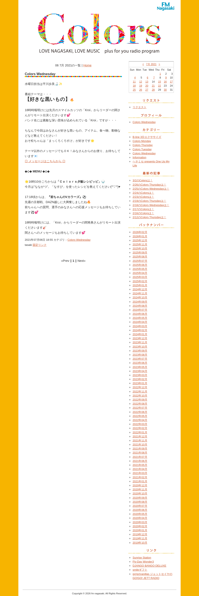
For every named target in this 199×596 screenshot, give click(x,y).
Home (87, 65)
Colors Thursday (143, 145)
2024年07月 (140, 309)
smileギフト (140, 569)
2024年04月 (140, 322)
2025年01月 (140, 285)
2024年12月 (140, 289)
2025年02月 (140, 281)
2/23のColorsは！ (143, 196)
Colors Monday (142, 141)
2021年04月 (140, 469)
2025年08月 (140, 256)
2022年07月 (140, 407)
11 (134, 81)
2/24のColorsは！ (143, 192)
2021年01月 (140, 481)
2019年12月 (140, 534)
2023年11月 (140, 342)
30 (165, 89)
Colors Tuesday (142, 149)
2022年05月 (140, 416)
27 (146, 89)
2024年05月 (140, 317)
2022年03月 (140, 424)
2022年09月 (140, 399)
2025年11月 (140, 244)
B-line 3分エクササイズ (147, 137)
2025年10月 (140, 248)
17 (171, 81)
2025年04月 (140, 273)
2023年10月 (140, 346)
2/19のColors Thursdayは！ (149, 200)
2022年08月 (140, 403)
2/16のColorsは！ (143, 213)
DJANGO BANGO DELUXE (149, 565)
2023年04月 (140, 371)
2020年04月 (140, 518)
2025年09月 (140, 252)
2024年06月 (140, 313)
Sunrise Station (142, 557)
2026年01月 (140, 236)
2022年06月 (140, 412)
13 (146, 81)
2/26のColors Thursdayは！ (149, 184)
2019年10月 (140, 542)
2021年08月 (140, 452)
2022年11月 (140, 391)
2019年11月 (140, 538)
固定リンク (40, 244)
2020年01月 (140, 530)
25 (134, 89)
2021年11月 (140, 440)
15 (159, 81)
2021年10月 (140, 444)
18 (134, 85)
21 (153, 85)
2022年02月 (140, 428)
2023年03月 (140, 375)
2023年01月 (140, 383)
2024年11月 (140, 293)
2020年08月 (140, 501)
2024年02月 (140, 330)
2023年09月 (140, 350)
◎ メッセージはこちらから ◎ (45, 161)
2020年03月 (140, 522)
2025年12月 (140, 240)
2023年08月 (140, 354)
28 (153, 89)
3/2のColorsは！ (143, 180)
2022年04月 (140, 420)
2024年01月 (140, 334)
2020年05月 (140, 514)
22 (159, 85)
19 (140, 85)
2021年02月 (140, 477)
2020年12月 (140, 485)
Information (139, 157)
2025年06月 (140, 264)
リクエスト (139, 107)
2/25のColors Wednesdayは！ (151, 188)
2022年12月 (140, 387)
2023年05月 (140, 367)
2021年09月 (140, 448)
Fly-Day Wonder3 (143, 561)
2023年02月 (140, 379)
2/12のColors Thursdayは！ (149, 217)
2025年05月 (140, 269)
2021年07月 (140, 456)
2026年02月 (140, 232)
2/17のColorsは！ (143, 209)
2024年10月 (140, 297)
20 (146, 85)
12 (140, 81)
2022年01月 (140, 432)
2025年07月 (140, 260)
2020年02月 (140, 526)
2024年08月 (140, 305)
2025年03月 (140, 277)
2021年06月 (140, 461)
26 (140, 89)
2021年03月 (140, 473)
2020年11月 (140, 489)
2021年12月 (140, 436)
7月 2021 (151, 64)
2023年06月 (140, 362)
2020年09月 (140, 497)
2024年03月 (140, 326)
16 (165, 81)
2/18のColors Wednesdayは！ (151, 205)
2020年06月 (140, 509)
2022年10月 (140, 395)
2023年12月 (140, 338)
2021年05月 (140, 465)
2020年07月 (140, 505)
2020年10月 (140, 493)
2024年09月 (140, 301)
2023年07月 (140, 358)
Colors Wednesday (79, 239)
